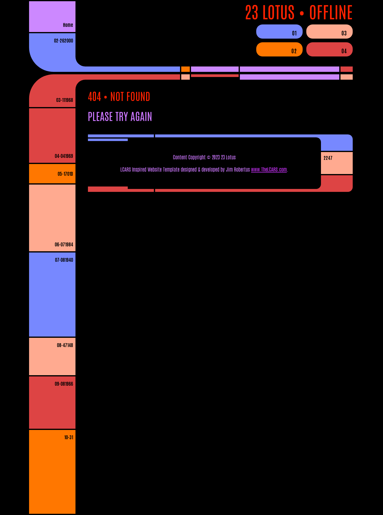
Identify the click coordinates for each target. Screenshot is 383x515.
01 (294, 32)
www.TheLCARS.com (269, 169)
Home (68, 25)
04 (344, 50)
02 (294, 50)
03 (344, 32)
